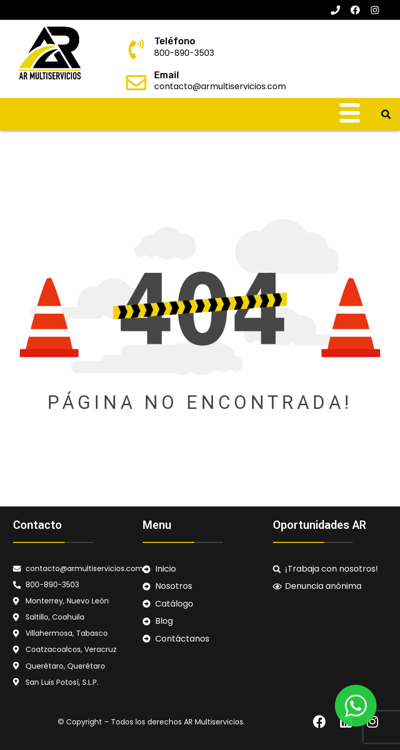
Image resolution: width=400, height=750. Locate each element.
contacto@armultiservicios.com (220, 86)
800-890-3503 (184, 53)
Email (166, 75)
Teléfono (174, 41)
